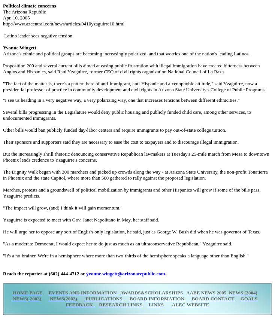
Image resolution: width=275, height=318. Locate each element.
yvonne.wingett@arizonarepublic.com (125, 273)
